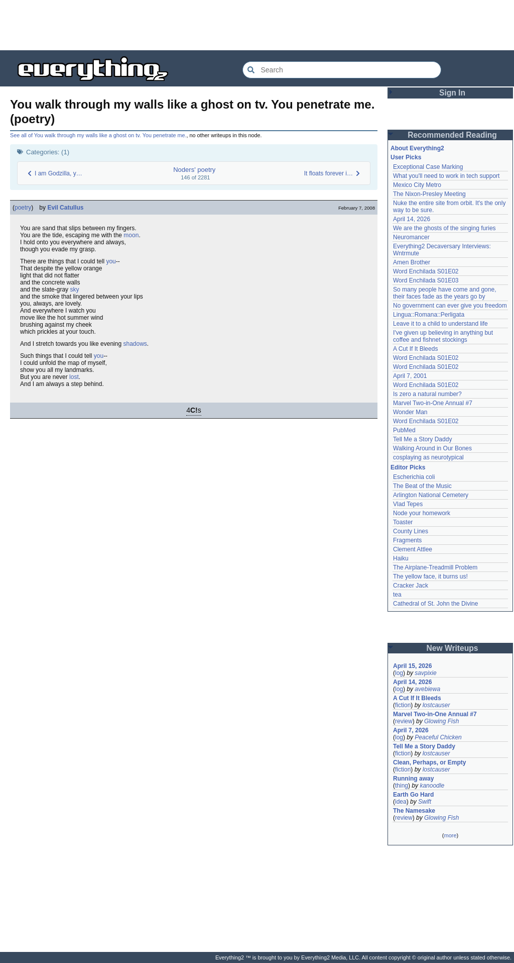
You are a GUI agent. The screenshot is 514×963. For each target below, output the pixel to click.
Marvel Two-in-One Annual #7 (432, 403)
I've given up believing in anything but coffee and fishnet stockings (443, 336)
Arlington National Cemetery (430, 495)
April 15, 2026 (412, 665)
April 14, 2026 (411, 219)
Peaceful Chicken (438, 737)
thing (401, 785)
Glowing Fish (441, 721)
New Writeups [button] (452, 648)
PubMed (404, 430)
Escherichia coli (414, 476)
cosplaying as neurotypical (428, 457)
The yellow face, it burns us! (430, 576)
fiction (403, 705)
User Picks (406, 157)
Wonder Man (410, 412)
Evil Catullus (65, 207)
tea (397, 594)
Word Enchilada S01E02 (426, 271)
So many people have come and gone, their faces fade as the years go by (444, 293)
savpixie (425, 673)
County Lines (410, 531)
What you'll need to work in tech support (446, 175)
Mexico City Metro (417, 184)
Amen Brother (411, 262)
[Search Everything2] (341, 69)
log (399, 673)
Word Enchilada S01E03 (426, 280)
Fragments (407, 540)
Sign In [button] (452, 92)
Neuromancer (411, 237)
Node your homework (421, 513)
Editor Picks (408, 467)
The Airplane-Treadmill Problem (435, 567)
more (450, 835)
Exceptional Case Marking (428, 166)
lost (74, 376)
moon (131, 235)
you (110, 261)
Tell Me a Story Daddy (422, 439)
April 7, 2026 (411, 730)
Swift (424, 801)
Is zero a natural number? (427, 394)
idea (401, 801)
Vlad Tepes (408, 504)
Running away (413, 778)
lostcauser (436, 705)
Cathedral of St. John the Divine (435, 603)
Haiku (401, 558)
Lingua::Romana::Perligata (428, 314)
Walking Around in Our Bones (432, 448)
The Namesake (414, 810)
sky (74, 289)
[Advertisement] (257, 25)
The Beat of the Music (422, 486)
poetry (23, 207)
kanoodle (432, 785)
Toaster (403, 522)
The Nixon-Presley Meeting (429, 194)
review (404, 721)
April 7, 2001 (410, 375)
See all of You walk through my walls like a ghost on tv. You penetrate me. (98, 135)
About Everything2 (417, 148)
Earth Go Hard (413, 794)
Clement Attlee (412, 549)
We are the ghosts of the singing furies (444, 228)
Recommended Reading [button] (452, 135)
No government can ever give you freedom (450, 305)
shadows (135, 343)
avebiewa (427, 689)
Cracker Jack (410, 585)
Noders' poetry (194, 169)
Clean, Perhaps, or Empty (429, 762)
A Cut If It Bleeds (415, 348)
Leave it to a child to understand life (440, 323)
